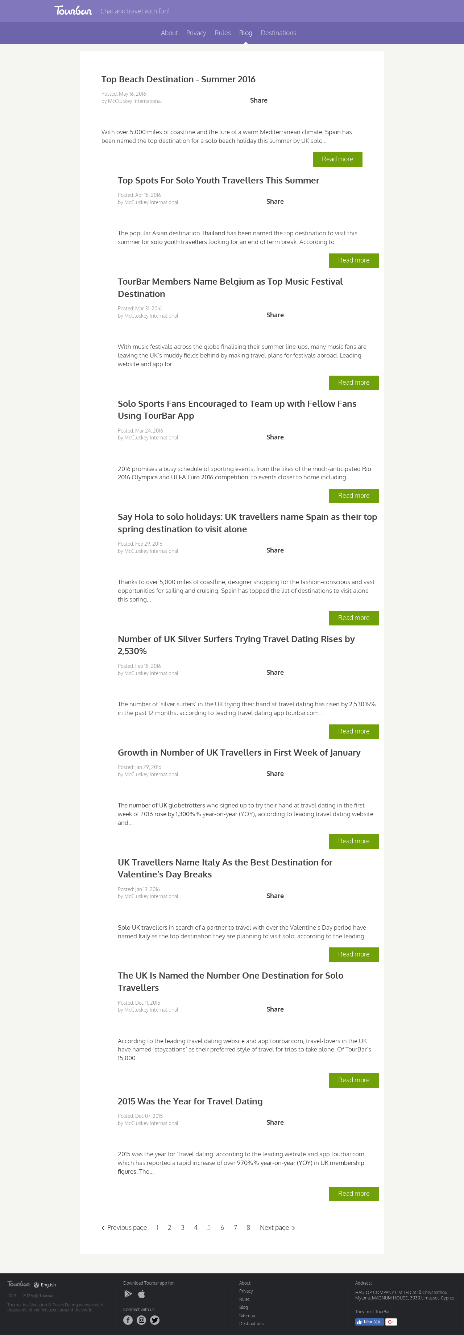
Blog (245, 33)
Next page (274, 1227)
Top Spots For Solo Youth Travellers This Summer (218, 180)
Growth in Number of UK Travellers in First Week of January (239, 752)
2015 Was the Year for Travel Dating (190, 1101)
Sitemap (247, 1315)
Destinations (278, 33)
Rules (223, 33)
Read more (337, 159)
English (45, 1285)
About (169, 33)
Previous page (127, 1227)
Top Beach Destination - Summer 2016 (179, 78)
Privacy (196, 33)
